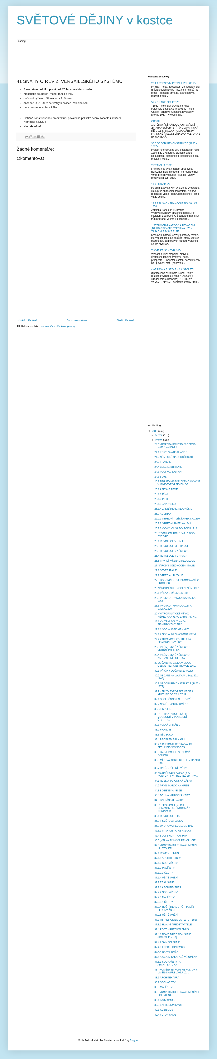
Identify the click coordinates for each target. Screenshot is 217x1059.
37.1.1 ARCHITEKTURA (167, 858)
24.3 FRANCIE (162, 461)
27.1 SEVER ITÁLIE (165, 570)
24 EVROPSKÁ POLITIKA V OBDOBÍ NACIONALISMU (175, 446)
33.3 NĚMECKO (163, 734)
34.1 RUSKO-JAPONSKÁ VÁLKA (173, 780)
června (159, 435)
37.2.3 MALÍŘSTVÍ (164, 897)
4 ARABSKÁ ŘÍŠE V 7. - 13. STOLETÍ (172, 269)
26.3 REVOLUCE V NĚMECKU (171, 551)
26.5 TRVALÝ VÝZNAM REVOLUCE (174, 560)
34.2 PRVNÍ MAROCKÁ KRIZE (171, 785)
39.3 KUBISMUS (163, 1009)
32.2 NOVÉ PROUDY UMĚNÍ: (171, 704)
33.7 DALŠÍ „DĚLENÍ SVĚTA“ (170, 768)
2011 (155, 431)
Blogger (134, 1040)
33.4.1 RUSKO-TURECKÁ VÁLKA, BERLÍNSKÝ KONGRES (173, 746)
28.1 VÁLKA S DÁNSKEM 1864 (172, 592)
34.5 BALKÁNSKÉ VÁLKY (169, 800)
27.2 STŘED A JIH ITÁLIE (168, 575)
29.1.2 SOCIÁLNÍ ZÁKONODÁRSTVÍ (175, 634)
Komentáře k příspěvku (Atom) (58, 326)
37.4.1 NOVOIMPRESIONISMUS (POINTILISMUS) (172, 936)
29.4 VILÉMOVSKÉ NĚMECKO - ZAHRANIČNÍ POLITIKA (172, 656)
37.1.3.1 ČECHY (163, 872)
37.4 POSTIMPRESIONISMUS (171, 929)
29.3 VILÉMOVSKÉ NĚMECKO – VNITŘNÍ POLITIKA (173, 648)
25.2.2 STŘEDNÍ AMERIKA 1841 (172, 523)
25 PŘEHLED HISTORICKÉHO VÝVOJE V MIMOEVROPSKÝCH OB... (177, 483)
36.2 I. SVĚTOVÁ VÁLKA (168, 820)
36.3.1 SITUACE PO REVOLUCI (172, 830)
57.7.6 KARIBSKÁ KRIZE (165, 102)
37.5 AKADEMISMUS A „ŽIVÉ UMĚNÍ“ (175, 956)
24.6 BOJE (160, 476)
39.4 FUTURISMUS (165, 1014)
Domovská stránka (77, 320)
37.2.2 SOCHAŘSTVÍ (166, 892)
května (159, 440)
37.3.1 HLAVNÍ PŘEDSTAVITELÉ (173, 924)
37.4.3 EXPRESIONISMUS (169, 947)
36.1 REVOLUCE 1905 (167, 816)
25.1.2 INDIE (161, 499)
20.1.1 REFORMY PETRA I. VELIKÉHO (173, 83)
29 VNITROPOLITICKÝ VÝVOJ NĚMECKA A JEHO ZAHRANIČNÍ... (175, 615)
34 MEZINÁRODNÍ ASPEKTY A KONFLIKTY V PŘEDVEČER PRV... (176, 774)
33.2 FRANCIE (162, 729)
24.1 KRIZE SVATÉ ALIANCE (170, 452)
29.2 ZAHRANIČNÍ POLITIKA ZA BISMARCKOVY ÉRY (172, 641)
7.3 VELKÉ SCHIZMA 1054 (166, 250)
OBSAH (155, 121)
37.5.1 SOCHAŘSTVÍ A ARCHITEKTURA (167, 963)
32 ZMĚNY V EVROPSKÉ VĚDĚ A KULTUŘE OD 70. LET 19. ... (173, 693)
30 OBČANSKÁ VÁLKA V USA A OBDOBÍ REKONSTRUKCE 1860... (175, 664)
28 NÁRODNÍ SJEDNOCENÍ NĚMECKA (176, 588)
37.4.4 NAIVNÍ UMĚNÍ (166, 951)
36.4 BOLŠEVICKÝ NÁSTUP (170, 835)
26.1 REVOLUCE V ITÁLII (168, 541)
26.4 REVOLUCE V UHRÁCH (171, 555)
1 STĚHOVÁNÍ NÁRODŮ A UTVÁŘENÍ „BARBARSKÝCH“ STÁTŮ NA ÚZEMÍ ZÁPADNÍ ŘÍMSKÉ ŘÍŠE (173, 228)
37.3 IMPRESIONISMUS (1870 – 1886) (176, 919)
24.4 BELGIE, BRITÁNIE (168, 466)
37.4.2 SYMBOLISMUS (167, 942)
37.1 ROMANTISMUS (166, 853)
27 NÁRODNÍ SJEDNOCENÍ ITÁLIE (174, 565)
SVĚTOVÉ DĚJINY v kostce (95, 20)
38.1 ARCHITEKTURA (166, 977)
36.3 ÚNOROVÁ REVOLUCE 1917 (173, 825)
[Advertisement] (93, 58)
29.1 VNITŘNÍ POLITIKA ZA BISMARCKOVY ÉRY (169, 623)
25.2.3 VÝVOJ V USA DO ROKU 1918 (175, 528)
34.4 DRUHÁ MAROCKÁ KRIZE (172, 795)
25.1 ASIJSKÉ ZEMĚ (166, 489)
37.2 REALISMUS (164, 882)
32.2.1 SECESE (163, 709)
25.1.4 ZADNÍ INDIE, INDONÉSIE (173, 508)
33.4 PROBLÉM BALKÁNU (169, 739)
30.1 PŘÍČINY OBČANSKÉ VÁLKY (173, 670)
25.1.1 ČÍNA (161, 494)
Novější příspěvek (28, 320)
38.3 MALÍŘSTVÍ (163, 987)
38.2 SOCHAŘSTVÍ (165, 982)
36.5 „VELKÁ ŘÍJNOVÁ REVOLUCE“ (175, 840)
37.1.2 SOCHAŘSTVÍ (166, 863)
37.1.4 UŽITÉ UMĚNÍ (166, 877)
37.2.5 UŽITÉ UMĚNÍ (166, 914)
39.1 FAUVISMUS (164, 1000)
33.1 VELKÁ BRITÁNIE (167, 724)
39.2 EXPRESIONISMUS (168, 1004)
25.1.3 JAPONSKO (165, 504)
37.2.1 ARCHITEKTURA (167, 887)
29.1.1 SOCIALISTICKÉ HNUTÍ (171, 629)
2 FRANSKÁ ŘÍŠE (161, 165)
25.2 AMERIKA (162, 513)
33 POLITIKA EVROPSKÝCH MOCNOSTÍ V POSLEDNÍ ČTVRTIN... (170, 717)
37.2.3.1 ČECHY (163, 902)
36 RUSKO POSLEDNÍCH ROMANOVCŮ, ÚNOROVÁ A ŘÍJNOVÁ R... (172, 808)
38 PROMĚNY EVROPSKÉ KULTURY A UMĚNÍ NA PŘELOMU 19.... (176, 971)
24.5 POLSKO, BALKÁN (168, 471)
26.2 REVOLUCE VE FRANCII (171, 546)
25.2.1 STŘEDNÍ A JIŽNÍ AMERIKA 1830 (177, 518)
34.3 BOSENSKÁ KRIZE (168, 790)
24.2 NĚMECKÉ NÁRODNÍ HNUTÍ (173, 457)
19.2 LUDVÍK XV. (160, 184)
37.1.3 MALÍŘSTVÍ (164, 867)
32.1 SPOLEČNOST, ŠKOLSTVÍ (172, 699)
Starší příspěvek (125, 320)
